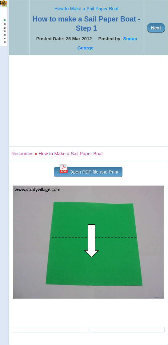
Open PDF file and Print (88, 170)
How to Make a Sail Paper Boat (86, 8)
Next (156, 27)
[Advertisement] (88, 101)
